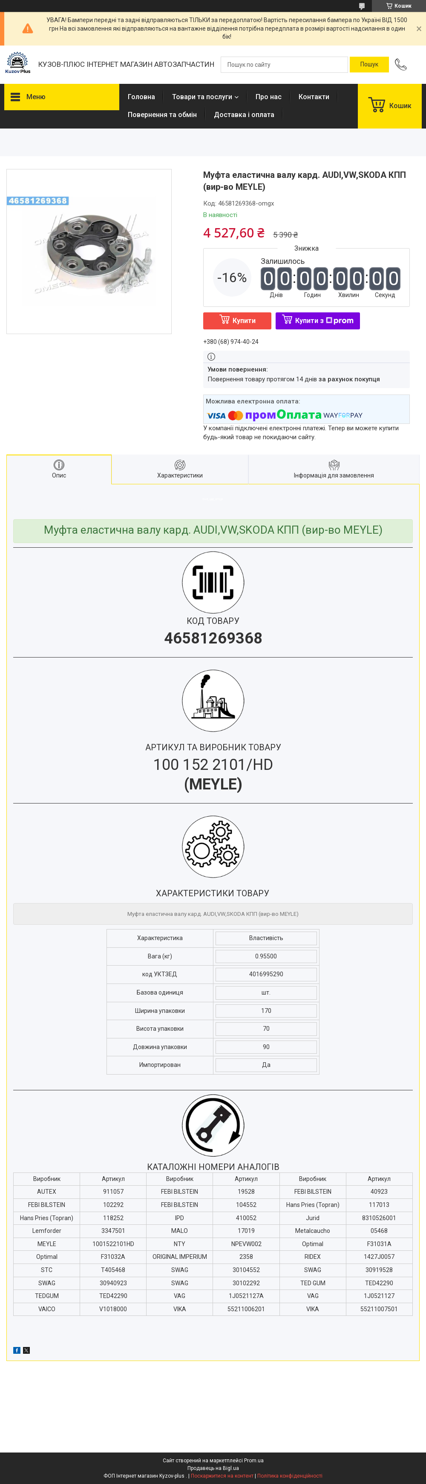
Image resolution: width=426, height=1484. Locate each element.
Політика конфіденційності (289, 1476)
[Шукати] (369, 65)
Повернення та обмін (162, 115)
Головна (141, 97)
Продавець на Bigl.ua (213, 1468)
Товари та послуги (202, 97)
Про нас (269, 97)
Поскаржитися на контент (222, 1476)
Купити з (324, 321)
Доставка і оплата (244, 115)
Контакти (314, 97)
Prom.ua (254, 1461)
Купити (244, 321)
